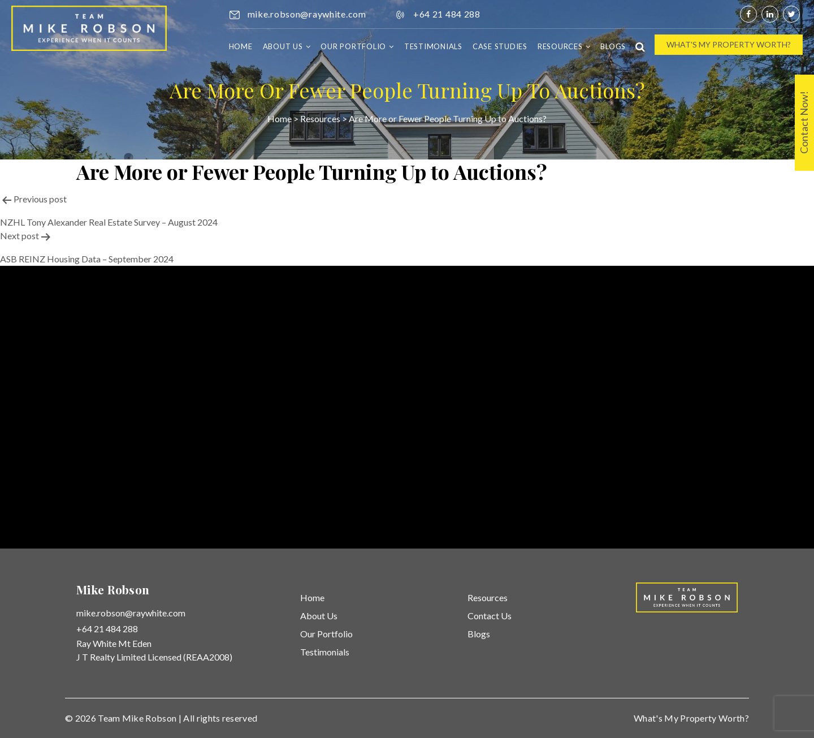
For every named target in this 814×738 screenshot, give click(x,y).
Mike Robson (149, 718)
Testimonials (433, 46)
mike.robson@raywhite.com (307, 13)
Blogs (613, 46)
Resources (560, 46)
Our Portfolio (353, 46)
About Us (283, 46)
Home (241, 46)
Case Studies (500, 46)
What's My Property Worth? (728, 44)
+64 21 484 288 (446, 13)
